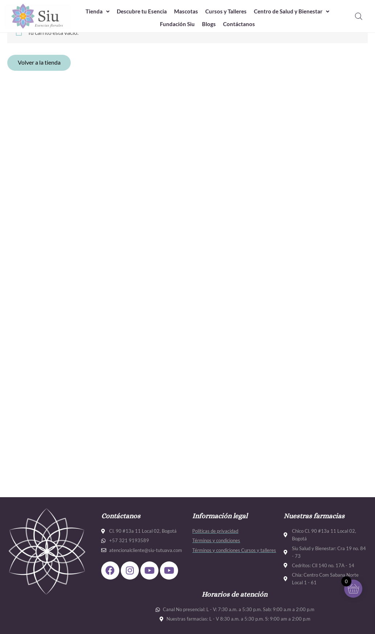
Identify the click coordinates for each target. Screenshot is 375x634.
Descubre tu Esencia (142, 11)
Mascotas (186, 11)
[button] (97, 11)
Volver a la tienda (39, 63)
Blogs (209, 24)
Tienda (98, 11)
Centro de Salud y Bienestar (291, 11)
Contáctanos (239, 24)
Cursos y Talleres (226, 11)
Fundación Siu (177, 24)
